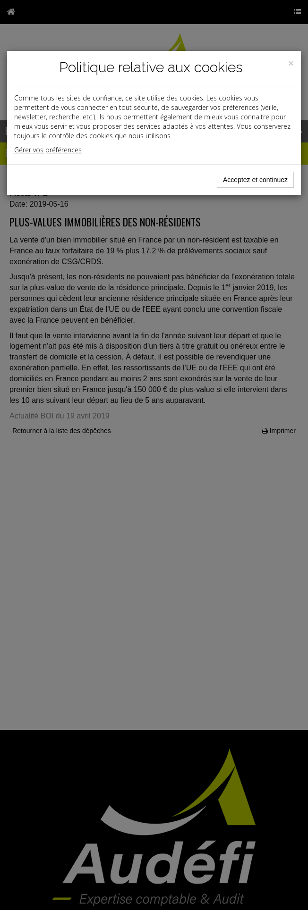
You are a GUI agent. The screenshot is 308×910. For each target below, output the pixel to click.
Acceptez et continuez (255, 180)
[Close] (291, 63)
